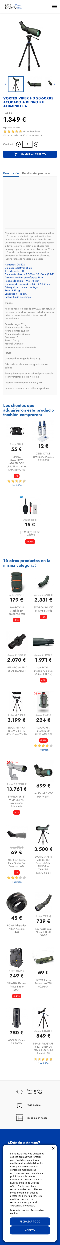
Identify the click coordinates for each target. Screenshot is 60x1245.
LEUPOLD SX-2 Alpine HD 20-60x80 (43, 932)
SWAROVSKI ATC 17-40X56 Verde (43, 609)
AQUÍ (13, 1186)
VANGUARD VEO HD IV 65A (43, 795)
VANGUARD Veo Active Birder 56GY (16, 986)
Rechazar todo (30, 1221)
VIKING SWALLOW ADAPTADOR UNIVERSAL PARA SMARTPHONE (17, 463)
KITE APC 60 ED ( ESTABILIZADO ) (17, 669)
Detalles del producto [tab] (36, 173)
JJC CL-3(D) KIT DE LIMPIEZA (30, 533)
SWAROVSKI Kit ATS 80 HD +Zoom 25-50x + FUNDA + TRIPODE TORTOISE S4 (43, 865)
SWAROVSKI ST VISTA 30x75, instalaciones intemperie (16, 801)
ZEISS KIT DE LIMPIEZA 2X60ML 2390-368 (43, 457)
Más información (19, 1210)
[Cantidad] (27, 144)
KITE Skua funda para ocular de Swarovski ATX (17, 863)
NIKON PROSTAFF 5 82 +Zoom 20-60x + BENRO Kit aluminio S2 (43, 1048)
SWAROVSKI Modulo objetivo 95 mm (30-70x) (43, 671)
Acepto (30, 1230)
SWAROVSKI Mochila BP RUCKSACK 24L (16, 611)
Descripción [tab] (11, 173)
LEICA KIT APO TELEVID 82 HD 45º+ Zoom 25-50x (16, 731)
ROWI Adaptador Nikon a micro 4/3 (16, 929)
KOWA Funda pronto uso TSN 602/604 (43, 983)
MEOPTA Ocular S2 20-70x (16, 1041)
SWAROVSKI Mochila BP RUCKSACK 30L (43, 731)
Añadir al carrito (30, 154)
